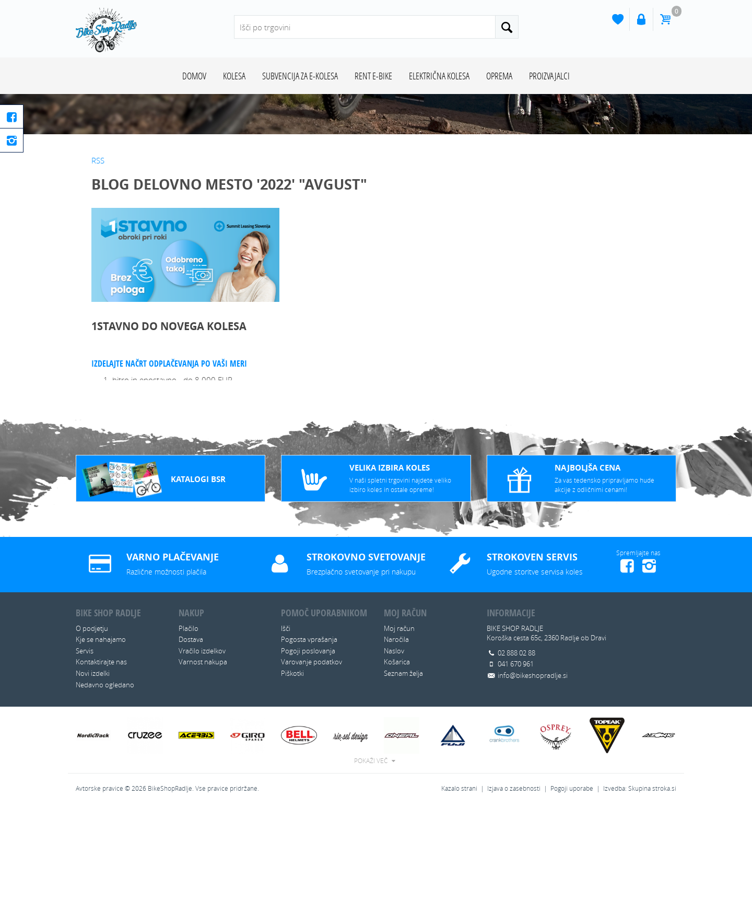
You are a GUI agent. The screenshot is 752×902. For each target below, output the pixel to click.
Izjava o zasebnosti (513, 881)
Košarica (397, 755)
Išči (285, 722)
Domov (194, 75)
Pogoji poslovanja (308, 744)
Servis (84, 744)
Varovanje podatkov (311, 755)
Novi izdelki (93, 766)
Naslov (394, 744)
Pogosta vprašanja (309, 732)
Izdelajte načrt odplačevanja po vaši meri (169, 457)
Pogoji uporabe (571, 881)
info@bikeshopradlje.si (533, 769)
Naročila (396, 732)
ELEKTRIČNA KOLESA (439, 75)
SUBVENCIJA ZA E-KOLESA (300, 75)
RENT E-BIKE (373, 75)
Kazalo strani (459, 881)
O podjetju (92, 722)
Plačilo (188, 722)
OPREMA (499, 75)
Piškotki (292, 766)
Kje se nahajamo (101, 732)
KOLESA (234, 75)
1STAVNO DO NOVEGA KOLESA (168, 420)
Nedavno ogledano (105, 778)
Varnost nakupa (203, 755)
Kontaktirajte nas (101, 755)
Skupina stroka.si (652, 881)
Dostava (191, 732)
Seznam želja (403, 766)
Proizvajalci (549, 75)
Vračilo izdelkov (202, 744)
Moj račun (399, 722)
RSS (97, 254)
